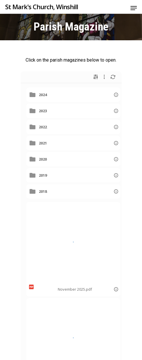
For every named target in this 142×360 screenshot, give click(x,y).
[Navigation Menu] (134, 8)
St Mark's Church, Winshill (41, 6)
